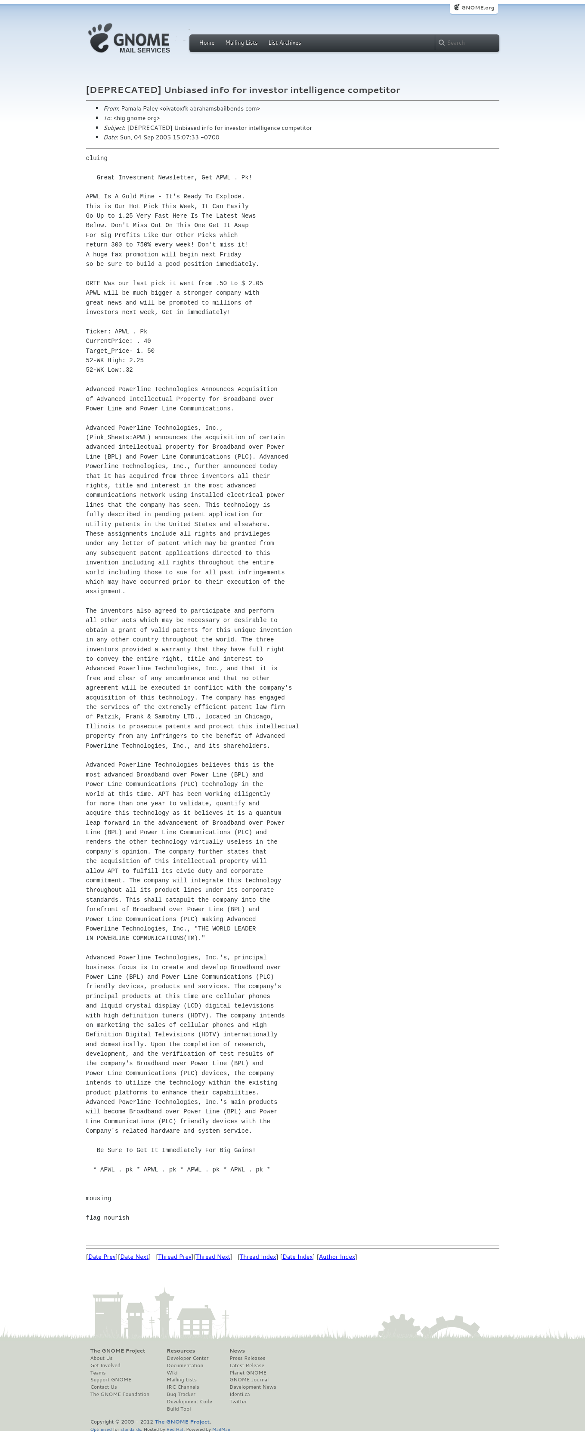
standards (131, 1429)
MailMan (221, 1429)
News (237, 1350)
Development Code (189, 1401)
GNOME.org (477, 7)
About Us (101, 1358)
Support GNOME (111, 1379)
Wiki (172, 1372)
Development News (252, 1387)
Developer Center (187, 1358)
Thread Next (213, 1256)
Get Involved (105, 1365)
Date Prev (102, 1256)
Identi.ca (239, 1394)
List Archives (284, 42)
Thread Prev (175, 1256)
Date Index (297, 1256)
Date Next (134, 1256)
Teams (98, 1372)
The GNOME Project (117, 1350)
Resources (181, 1350)
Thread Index (258, 1256)
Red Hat (174, 1429)
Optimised (101, 1429)
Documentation (185, 1365)
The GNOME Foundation (120, 1394)
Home (207, 42)
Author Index (337, 1256)
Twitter (238, 1401)
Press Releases (247, 1358)
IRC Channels (183, 1387)
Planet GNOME (247, 1372)
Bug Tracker (181, 1394)
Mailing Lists (241, 42)
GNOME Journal (249, 1379)
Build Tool (179, 1408)
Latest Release (246, 1365)
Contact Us (103, 1387)
